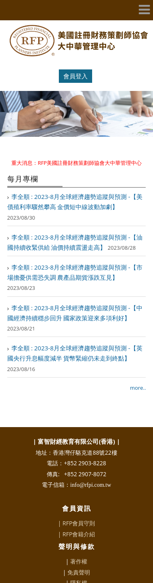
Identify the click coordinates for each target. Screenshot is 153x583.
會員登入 (75, 76)
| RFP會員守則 (76, 509)
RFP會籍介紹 (78, 520)
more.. (138, 374)
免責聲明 (78, 558)
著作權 (78, 547)
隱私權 (78, 569)
